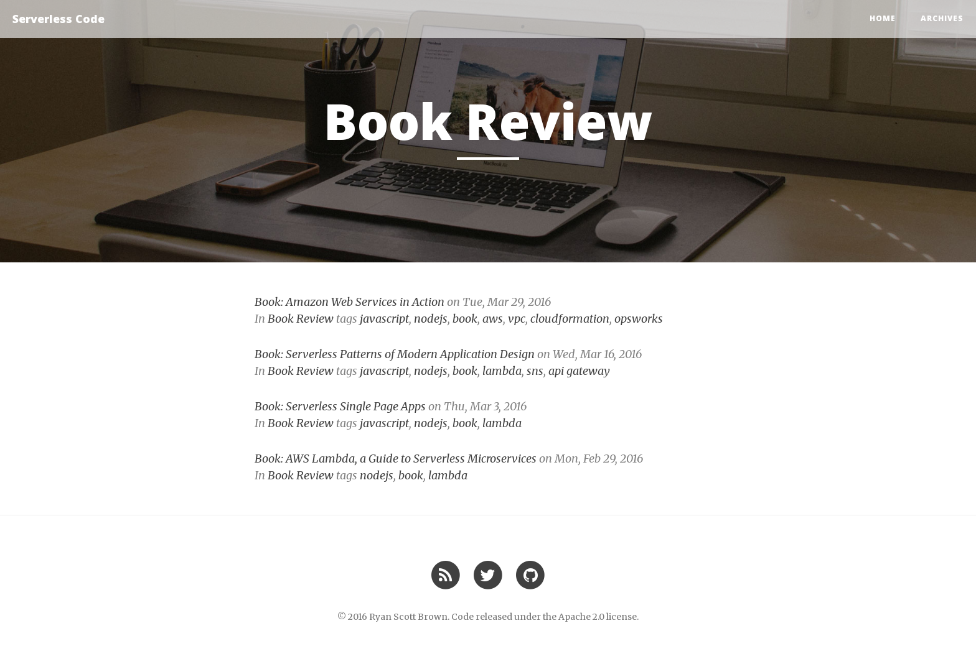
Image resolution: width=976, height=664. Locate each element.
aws (492, 318)
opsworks (638, 318)
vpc (516, 318)
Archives (942, 18)
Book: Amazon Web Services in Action (349, 302)
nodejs (431, 318)
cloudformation (569, 318)
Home (883, 18)
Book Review (301, 318)
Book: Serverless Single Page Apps (340, 406)
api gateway (579, 371)
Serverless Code (58, 18)
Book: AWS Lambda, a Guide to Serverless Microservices (396, 458)
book (465, 318)
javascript (384, 318)
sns (535, 371)
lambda (502, 371)
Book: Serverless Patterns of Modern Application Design (395, 354)
